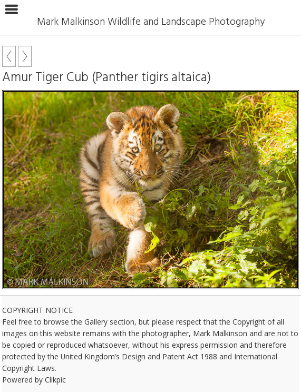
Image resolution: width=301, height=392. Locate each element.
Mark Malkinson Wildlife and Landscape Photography (151, 22)
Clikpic (55, 380)
